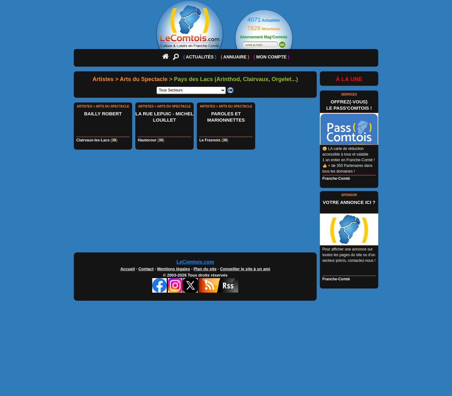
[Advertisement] (226, 203)
